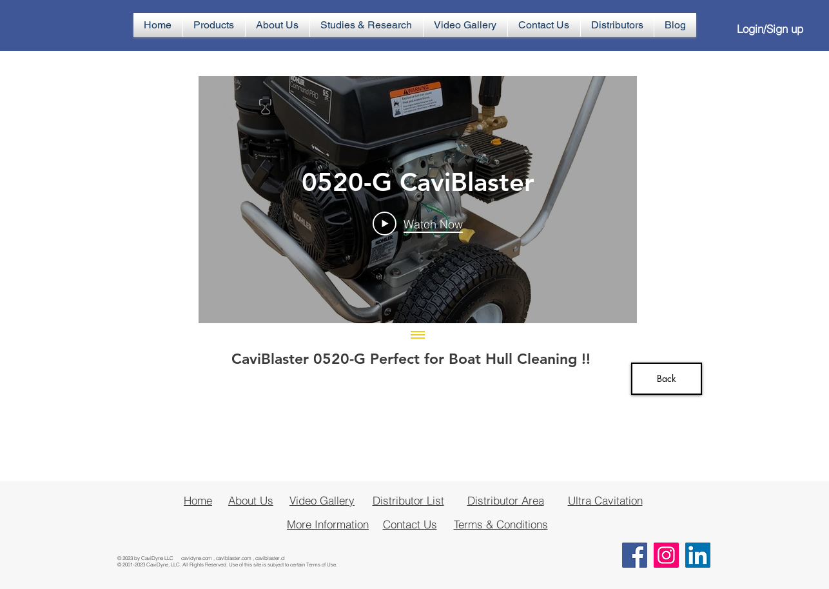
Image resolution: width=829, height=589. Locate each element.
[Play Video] (418, 223)
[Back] (666, 379)
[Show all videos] (417, 336)
